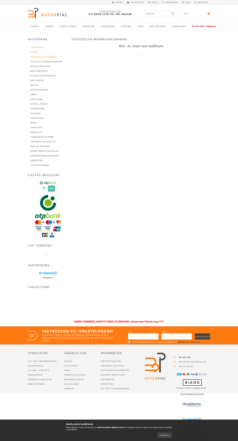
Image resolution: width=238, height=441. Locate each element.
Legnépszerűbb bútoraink (44, 155)
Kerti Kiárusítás (39, 71)
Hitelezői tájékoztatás (113, 375)
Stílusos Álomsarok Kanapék (46, 61)
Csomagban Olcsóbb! (42, 137)
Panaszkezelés (35, 375)
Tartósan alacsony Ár (42, 141)
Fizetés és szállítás (111, 361)
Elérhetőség (107, 384)
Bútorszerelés (35, 366)
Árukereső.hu (48, 278)
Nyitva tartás (186, 366)
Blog (187, 2)
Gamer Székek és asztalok (44, 151)
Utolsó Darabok (39, 165)
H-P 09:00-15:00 (99, 14)
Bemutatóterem (36, 384)
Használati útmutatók (40, 379)
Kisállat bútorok (40, 146)
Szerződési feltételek (112, 366)
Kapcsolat (203, 2)
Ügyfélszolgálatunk (110, 11)
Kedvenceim (171, 2)
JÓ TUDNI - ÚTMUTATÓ (38, 370)
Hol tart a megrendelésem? (42, 361)
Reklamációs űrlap (74, 379)
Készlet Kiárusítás (40, 66)
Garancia (69, 388)
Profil (67, 370)
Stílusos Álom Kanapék (43, 75)
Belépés (119, 2)
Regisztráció (71, 366)
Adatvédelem (107, 379)
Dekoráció (36, 132)
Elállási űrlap (71, 384)
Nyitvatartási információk (115, 370)
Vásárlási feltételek (75, 375)
